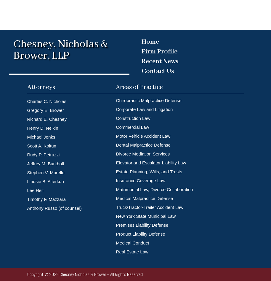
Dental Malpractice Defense (143, 144)
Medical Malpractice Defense (144, 198)
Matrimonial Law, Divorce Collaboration (154, 189)
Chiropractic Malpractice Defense (149, 100)
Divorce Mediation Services (143, 153)
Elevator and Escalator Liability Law (151, 162)
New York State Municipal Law (146, 216)
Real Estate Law (132, 251)
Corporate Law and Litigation (144, 109)
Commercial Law (132, 127)
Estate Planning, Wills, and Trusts (149, 171)
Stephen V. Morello (46, 172)
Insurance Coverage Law (141, 180)
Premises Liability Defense (143, 225)
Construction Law (133, 118)
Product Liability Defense (140, 233)
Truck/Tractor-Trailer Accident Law (150, 207)
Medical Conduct (132, 242)
